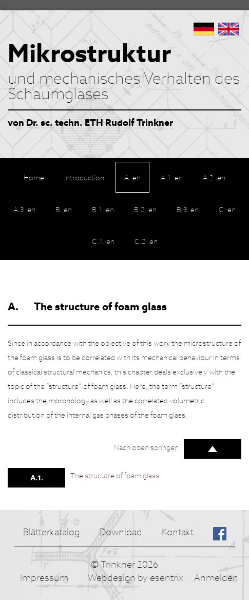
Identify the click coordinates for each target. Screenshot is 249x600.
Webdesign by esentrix (135, 578)
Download (120, 532)
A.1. (36, 477)
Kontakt (178, 532)
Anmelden (216, 578)
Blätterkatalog (51, 532)
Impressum (44, 578)
